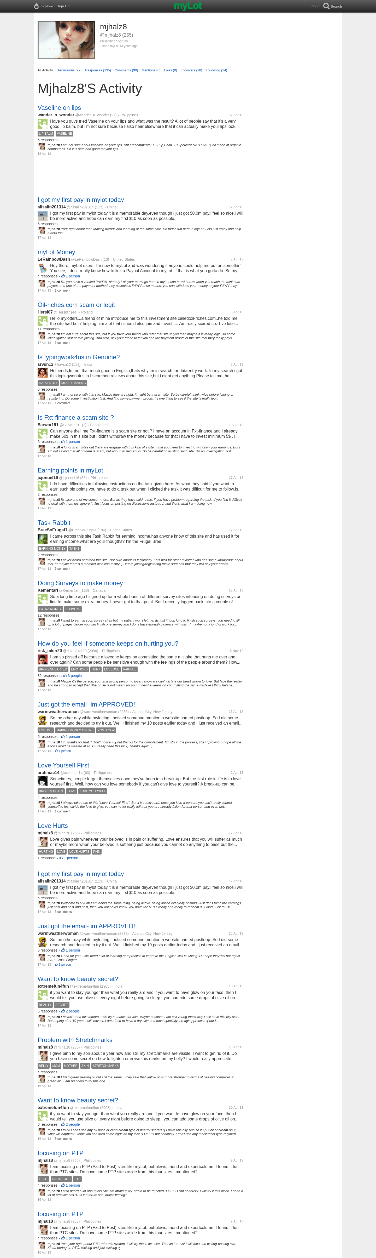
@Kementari (69, 590)
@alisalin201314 (80, 207)
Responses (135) (98, 70)
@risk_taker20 (74, 651)
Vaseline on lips (59, 107)
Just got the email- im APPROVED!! (87, 704)
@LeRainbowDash (86, 259)
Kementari (48, 590)
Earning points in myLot (70, 470)
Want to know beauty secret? (78, 978)
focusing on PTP (61, 1153)
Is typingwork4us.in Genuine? (79, 357)
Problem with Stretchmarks (75, 1039)
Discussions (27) (68, 70)
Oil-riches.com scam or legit (76, 304)
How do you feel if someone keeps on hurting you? (108, 643)
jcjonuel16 (48, 477)
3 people (75, 676)
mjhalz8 (45, 833)
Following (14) (216, 70)
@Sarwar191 (70, 425)
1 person (73, 276)
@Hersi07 (62, 312)
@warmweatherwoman (98, 712)
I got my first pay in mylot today (81, 199)
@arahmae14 (71, 773)
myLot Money (56, 251)
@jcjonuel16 (69, 478)
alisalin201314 (52, 207)
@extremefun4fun (84, 986)
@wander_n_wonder (92, 115)
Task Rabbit (54, 522)
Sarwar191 (48, 425)
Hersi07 (45, 312)
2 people (73, 1011)
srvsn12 (46, 364)
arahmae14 (49, 772)
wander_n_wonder (56, 115)
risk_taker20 (50, 650)
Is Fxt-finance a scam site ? (76, 417)
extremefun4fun (53, 986)
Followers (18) (191, 70)
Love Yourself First (63, 765)
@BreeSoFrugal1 (82, 530)
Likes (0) (170, 70)
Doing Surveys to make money (80, 583)
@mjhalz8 (62, 833)
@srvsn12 (62, 364)
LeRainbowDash (54, 259)
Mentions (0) (151, 70)
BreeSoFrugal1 (52, 530)
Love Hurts (53, 825)
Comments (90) (126, 70)
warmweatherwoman (58, 711)
